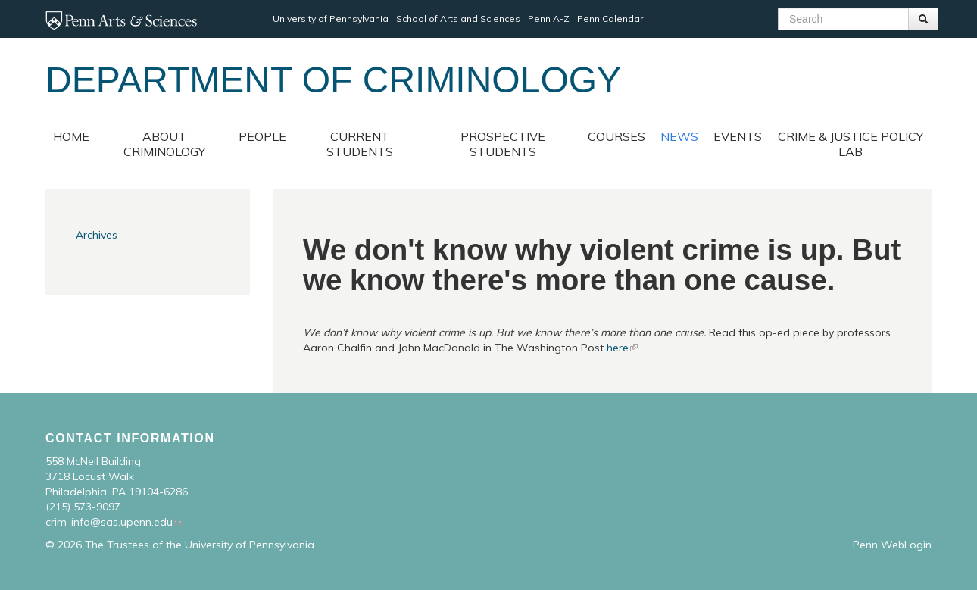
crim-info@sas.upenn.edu (109, 522)
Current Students (359, 144)
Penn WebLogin (892, 544)
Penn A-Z (549, 18)
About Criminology (164, 144)
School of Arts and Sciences (458, 18)
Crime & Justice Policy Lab (850, 144)
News (679, 136)
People (262, 136)
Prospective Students (502, 144)
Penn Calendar (610, 18)
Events (737, 136)
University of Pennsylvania (331, 18)
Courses (616, 136)
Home (71, 136)
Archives (96, 235)
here (618, 347)
